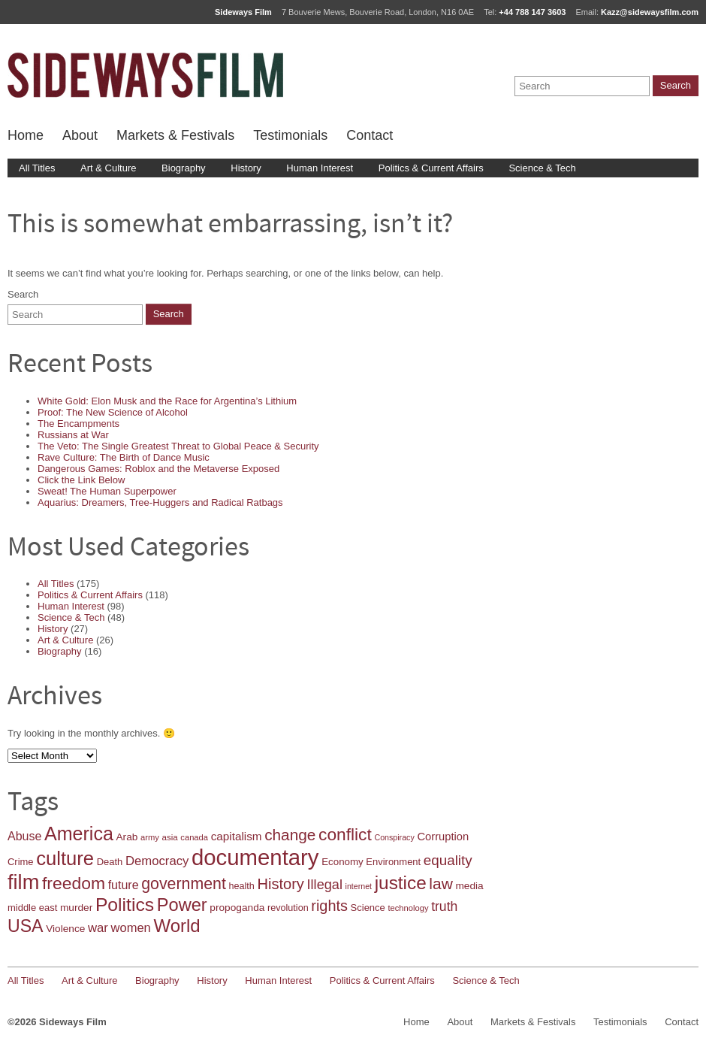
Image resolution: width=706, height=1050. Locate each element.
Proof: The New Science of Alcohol (113, 412)
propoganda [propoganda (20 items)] (237, 907)
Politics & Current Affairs (431, 168)
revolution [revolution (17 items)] (288, 908)
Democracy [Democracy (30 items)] (157, 861)
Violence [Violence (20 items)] (65, 928)
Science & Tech (541, 168)
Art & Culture (108, 168)
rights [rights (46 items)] (329, 905)
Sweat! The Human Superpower (107, 491)
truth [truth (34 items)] (444, 906)
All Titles (37, 168)
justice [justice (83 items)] (401, 883)
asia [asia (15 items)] (170, 837)
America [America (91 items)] (78, 833)
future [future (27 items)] (123, 885)
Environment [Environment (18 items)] (393, 861)
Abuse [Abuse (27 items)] (24, 836)
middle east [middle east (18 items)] (32, 907)
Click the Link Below (81, 480)
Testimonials (290, 135)
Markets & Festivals (175, 135)
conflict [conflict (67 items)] (345, 834)
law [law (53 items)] (440, 883)
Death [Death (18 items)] (110, 861)
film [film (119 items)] (23, 882)
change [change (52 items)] (289, 834)
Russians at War (73, 434)
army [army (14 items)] (149, 837)
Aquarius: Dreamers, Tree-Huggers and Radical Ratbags (160, 502)
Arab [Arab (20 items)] (126, 837)
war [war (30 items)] (98, 928)
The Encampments (78, 423)
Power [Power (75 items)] (182, 905)
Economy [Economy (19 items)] (342, 861)
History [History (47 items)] (280, 884)
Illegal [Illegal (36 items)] (324, 884)
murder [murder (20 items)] (76, 907)
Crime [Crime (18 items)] (21, 861)
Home (26, 135)
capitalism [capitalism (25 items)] (236, 836)
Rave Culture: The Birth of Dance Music (124, 457)
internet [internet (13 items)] (359, 886)
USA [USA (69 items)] (26, 926)
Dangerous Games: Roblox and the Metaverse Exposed (158, 468)
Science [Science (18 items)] (368, 907)
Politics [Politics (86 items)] (124, 904)
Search (23, 294)
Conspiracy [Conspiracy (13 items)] (394, 837)
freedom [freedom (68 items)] (73, 883)
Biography (183, 168)
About (80, 135)
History (246, 168)
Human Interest (319, 168)
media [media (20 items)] (469, 885)
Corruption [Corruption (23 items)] (443, 837)
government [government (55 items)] (183, 884)
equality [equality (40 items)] (448, 860)
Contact (369, 135)
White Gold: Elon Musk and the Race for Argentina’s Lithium (167, 401)
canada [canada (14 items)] (194, 837)
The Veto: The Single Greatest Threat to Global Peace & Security (178, 446)
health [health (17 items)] (241, 886)
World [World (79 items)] (176, 925)
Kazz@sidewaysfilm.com (649, 12)
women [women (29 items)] (131, 928)
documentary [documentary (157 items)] (255, 857)
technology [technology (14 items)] (408, 907)
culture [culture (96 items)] (65, 858)
